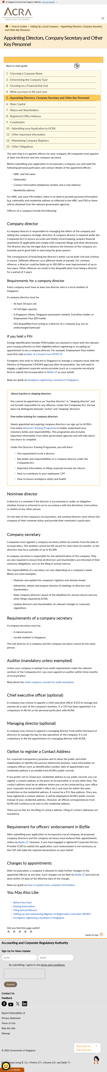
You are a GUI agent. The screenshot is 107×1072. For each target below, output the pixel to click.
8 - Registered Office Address (23, 116)
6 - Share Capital (15, 104)
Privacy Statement (11, 1018)
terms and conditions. (53, 964)
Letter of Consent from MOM (42, 354)
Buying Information (24, 906)
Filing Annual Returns (25, 910)
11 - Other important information (25, 134)
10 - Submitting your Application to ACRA (31, 128)
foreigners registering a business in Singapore (53, 379)
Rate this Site (8, 1028)
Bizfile (50, 372)
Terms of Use (8, 1023)
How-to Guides (19, 26)
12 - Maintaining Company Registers (27, 140)
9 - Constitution (15, 122)
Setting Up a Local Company (44, 26)
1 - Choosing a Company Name (24, 73)
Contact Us (8, 993)
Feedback (7, 997)
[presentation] (24, 981)
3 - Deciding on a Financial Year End (27, 85)
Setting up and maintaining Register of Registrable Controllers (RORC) (52, 913)
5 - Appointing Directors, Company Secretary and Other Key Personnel (47, 98)
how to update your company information (51, 884)
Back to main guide (16, 65)
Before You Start (22, 902)
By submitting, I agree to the (36, 964)
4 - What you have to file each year (26, 91)
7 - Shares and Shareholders (22, 110)
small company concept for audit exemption (49, 682)
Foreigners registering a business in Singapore (38, 917)
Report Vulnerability (12, 1012)
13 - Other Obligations (19, 146)
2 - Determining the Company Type (27, 79)
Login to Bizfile (12, 1069)
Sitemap (6, 1033)
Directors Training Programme (40, 427)
